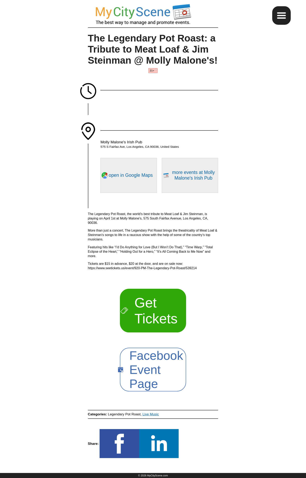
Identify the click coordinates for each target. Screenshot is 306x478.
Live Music (150, 414)
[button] (281, 15)
